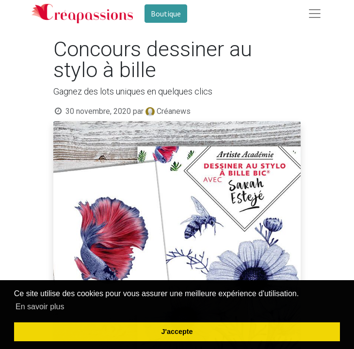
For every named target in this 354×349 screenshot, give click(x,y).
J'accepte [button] (177, 331)
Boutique (166, 13)
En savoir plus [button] (40, 306)
